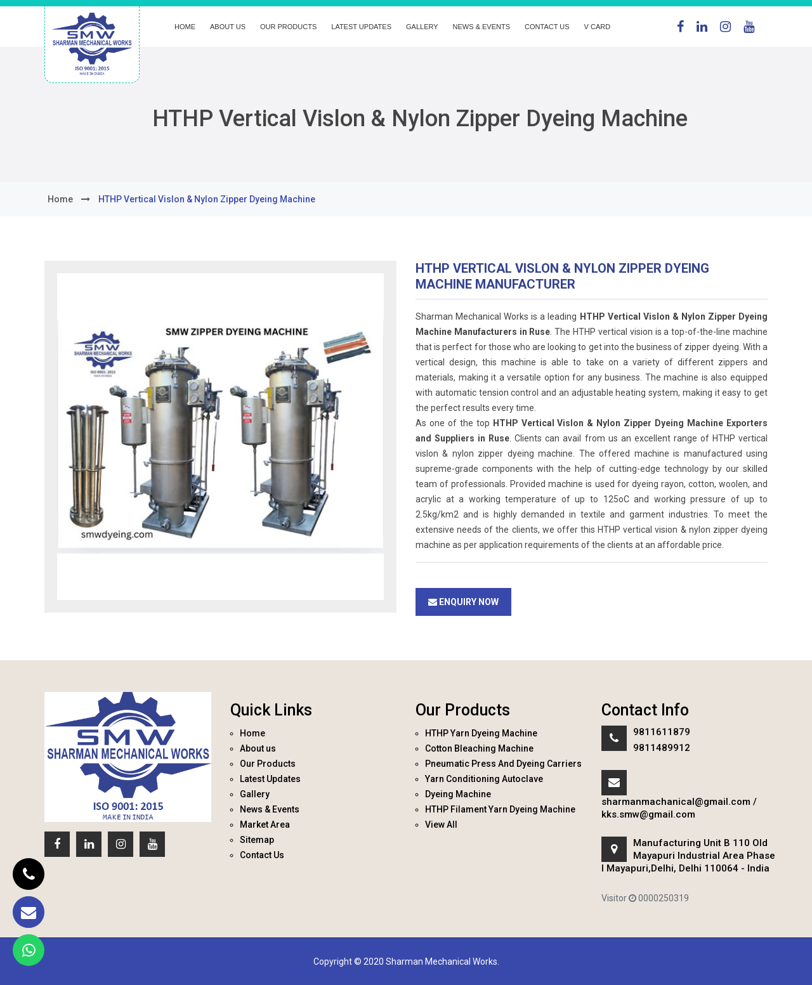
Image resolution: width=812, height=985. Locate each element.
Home (184, 26)
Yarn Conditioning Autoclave (484, 779)
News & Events (481, 26)
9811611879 (661, 732)
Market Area (265, 824)
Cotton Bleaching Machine (479, 748)
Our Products (288, 26)
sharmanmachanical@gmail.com (675, 801)
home (60, 199)
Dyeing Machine (458, 794)
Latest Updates (361, 26)
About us (228, 26)
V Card (597, 26)
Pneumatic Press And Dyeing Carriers (503, 764)
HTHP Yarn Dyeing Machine (481, 733)
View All (441, 824)
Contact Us (547, 26)
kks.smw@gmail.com (648, 814)
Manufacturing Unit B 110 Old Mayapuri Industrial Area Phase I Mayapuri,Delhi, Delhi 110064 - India (688, 855)
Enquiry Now (463, 602)
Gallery (422, 26)
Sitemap (257, 840)
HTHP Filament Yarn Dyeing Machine (500, 809)
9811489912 (661, 747)
